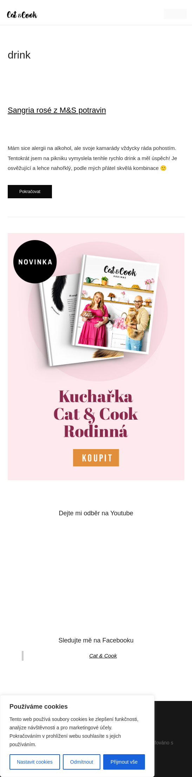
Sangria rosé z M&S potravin (57, 110)
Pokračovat (29, 191)
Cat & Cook (103, 656)
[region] (77, 736)
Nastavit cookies (35, 762)
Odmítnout (81, 762)
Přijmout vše (124, 762)
